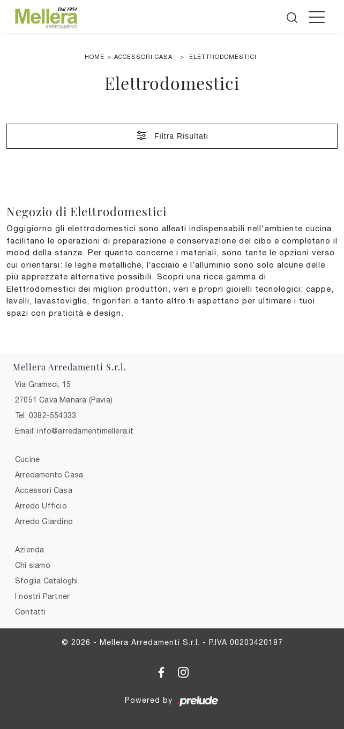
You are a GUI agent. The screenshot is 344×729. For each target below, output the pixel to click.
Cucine (27, 459)
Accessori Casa (143, 57)
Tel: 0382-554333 (45, 415)
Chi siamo (32, 565)
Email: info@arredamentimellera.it (74, 431)
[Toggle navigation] (316, 16)
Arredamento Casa (49, 474)
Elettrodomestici (223, 57)
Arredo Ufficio (41, 506)
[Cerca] (292, 15)
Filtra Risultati (172, 135)
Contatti (30, 612)
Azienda (29, 549)
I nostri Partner (42, 596)
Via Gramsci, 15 (43, 384)
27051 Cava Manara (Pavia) (64, 400)
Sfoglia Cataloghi (46, 580)
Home (94, 57)
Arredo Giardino (44, 521)
